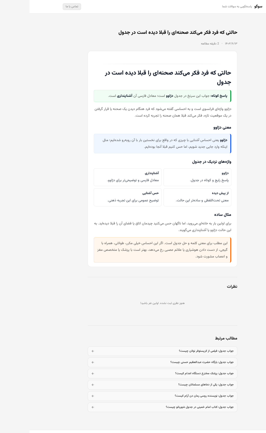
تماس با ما (42, 6)
